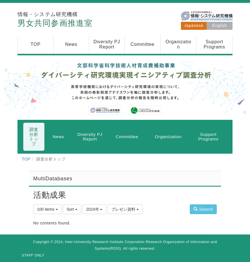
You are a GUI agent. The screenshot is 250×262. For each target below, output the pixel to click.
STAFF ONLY (33, 255)
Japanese (193, 25)
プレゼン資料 (125, 209)
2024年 (94, 209)
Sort (72, 209)
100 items (47, 209)
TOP (26, 159)
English (219, 25)
